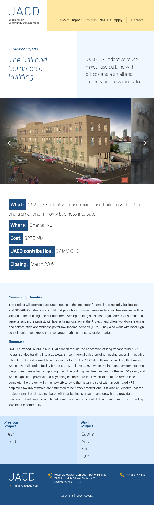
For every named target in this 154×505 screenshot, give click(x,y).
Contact (137, 20)
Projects (90, 20)
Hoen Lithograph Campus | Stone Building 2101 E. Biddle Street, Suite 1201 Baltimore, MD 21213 (80, 478)
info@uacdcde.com (26, 485)
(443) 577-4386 (135, 474)
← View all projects (23, 49)
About (64, 20)
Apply (118, 20)
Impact (76, 20)
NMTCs (105, 20)
